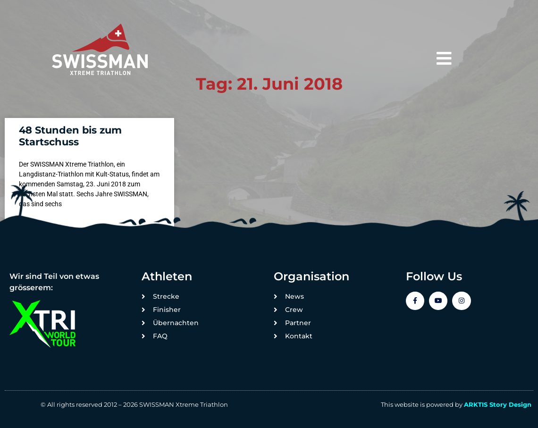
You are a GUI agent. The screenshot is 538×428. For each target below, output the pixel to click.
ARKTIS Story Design (497, 404)
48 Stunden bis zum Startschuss (70, 136)
